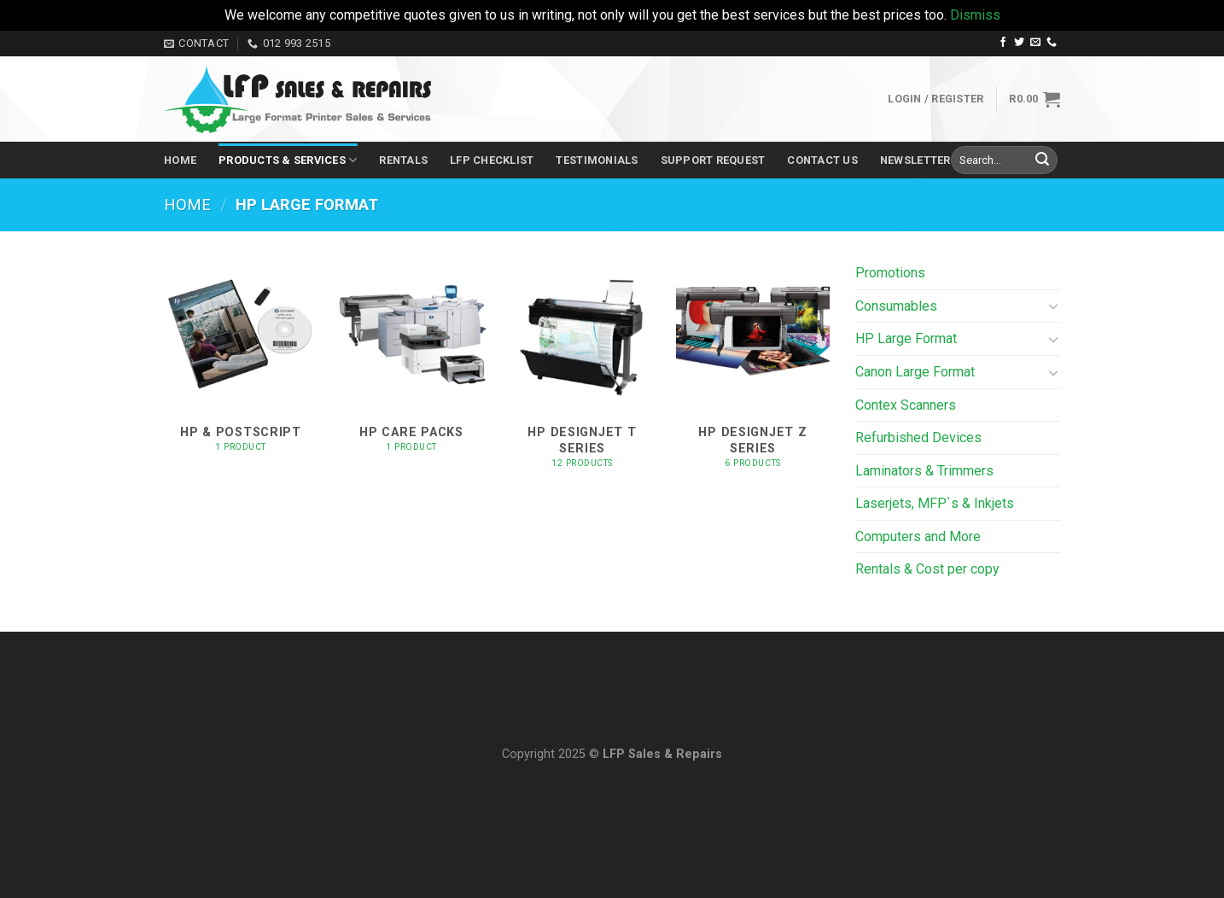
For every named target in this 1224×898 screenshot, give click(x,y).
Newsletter (915, 160)
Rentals (403, 160)
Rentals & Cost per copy (927, 569)
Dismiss (975, 15)
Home (180, 160)
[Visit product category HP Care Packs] (411, 372)
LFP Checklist (491, 160)
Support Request (713, 160)
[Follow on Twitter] (1019, 43)
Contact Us (822, 160)
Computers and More (918, 536)
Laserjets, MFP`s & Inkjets (934, 503)
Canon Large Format (915, 372)
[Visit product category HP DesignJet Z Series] (753, 372)
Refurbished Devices (918, 437)
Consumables (896, 306)
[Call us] (1051, 43)
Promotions (890, 273)
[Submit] (1042, 160)
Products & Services (288, 160)
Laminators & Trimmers (924, 471)
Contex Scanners (905, 405)
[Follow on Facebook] (1003, 43)
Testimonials (597, 160)
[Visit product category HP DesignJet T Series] (582, 372)
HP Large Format (906, 338)
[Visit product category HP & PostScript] (241, 372)
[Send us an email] (1035, 43)
